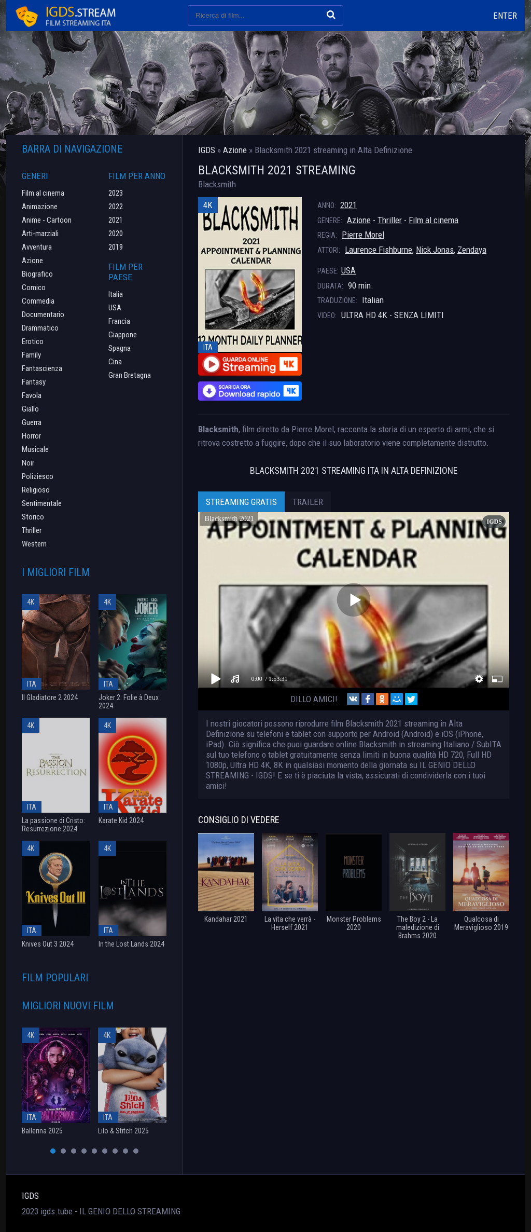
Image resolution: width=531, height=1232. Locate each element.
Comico (34, 287)
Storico (33, 517)
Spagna (119, 348)
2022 (115, 206)
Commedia (38, 301)
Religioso (36, 490)
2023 (115, 193)
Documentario (43, 314)
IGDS (30, 1195)
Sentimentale (42, 503)
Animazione (40, 206)
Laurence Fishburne (378, 249)
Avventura (37, 247)
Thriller (390, 220)
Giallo (30, 409)
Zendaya (471, 249)
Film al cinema (433, 220)
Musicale (35, 449)
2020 (115, 233)
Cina (115, 361)
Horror (31, 436)
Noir (28, 463)
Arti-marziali (40, 233)
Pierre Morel (363, 234)
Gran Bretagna (129, 375)
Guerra (31, 422)
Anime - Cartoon (47, 220)
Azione (359, 220)
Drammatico (40, 328)
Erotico (33, 341)
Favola (31, 395)
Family (31, 355)
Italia (115, 294)
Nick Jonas (435, 249)
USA (348, 270)
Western (34, 544)
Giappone (122, 334)
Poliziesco (37, 476)
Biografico (37, 274)
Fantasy (34, 382)
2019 (115, 247)
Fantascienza (42, 368)
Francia (119, 321)
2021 (348, 205)
